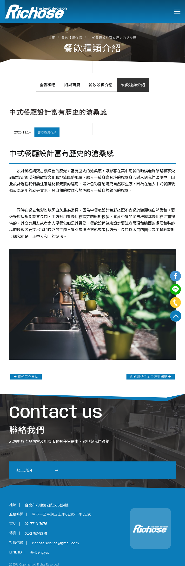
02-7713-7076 (36, 523)
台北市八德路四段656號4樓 (47, 504)
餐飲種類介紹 (71, 37)
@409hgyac (40, 552)
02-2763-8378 (36, 533)
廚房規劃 (24, 216)
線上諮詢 (35, 470)
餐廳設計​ (167, 229)
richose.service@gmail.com (55, 542)
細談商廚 (72, 84)
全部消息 (48, 84)
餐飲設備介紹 (100, 84)
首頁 (51, 37)
